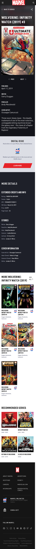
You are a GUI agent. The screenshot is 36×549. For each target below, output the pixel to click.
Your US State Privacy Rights (11, 541)
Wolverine (4, 430)
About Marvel (8, 476)
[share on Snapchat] (21, 529)
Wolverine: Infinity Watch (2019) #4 (23, 313)
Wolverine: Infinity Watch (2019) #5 (6, 313)
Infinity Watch (23, 430)
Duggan (3, 317)
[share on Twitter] (7, 529)
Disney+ (20, 480)
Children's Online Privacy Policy (11, 543)
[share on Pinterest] (24, 529)
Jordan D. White (10, 239)
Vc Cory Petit (11, 236)
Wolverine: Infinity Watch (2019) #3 (6, 351)
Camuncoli (4, 318)
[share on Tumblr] (14, 529)
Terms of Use (12, 538)
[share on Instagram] (11, 529)
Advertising (22, 476)
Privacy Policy (22, 538)
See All (31, 278)
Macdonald (8, 317)
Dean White (15, 258)
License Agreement (27, 543)
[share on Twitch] (28, 529)
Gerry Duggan (7, 96)
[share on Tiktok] (31, 529)
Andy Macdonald (8, 104)
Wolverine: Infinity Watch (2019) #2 (23, 351)
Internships (7, 488)
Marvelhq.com (23, 484)
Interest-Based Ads (12, 545)
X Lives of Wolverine (24, 454)
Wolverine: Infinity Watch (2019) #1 (6, 389)
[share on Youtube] (18, 529)
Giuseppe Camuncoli (9, 112)
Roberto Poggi (14, 255)
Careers (6, 484)
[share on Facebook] (4, 529)
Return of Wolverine (8, 454)
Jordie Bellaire (11, 233)
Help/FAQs (6, 480)
